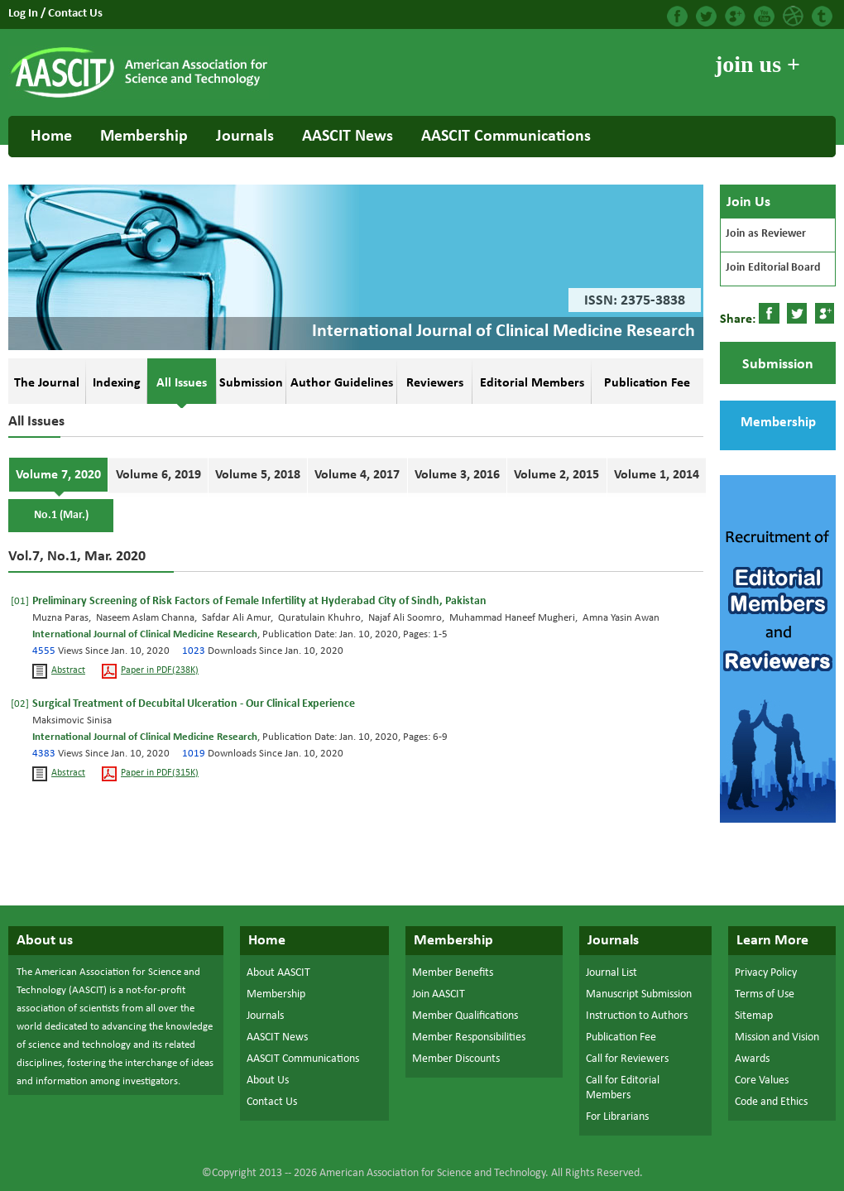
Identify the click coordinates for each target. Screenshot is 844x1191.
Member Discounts (456, 1059)
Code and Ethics (771, 1102)
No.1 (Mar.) (61, 515)
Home (51, 136)
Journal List (611, 973)
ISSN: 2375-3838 (634, 301)
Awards (752, 1059)
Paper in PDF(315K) (160, 773)
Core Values (762, 1080)
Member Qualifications (465, 1016)
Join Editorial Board (773, 268)
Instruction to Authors (637, 1016)
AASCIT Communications (506, 136)
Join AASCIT (438, 994)
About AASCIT (278, 973)
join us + (757, 64)
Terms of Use (764, 994)
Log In (24, 13)
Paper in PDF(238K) (160, 670)
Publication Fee (621, 1037)
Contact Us (75, 13)
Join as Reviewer (766, 234)
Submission (777, 364)
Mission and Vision (777, 1037)
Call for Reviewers (627, 1059)
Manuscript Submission (639, 994)
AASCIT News (347, 136)
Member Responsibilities (468, 1037)
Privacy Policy (766, 973)
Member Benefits (452, 973)
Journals (245, 136)
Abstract (68, 670)
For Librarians (617, 1117)
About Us (268, 1080)
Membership (144, 136)
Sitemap (754, 1016)
